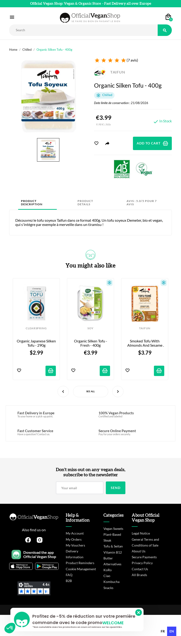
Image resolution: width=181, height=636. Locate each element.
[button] (10, 628)
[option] (162, 631)
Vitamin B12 (112, 552)
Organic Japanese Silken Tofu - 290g (36, 343)
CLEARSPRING (36, 328)
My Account (75, 533)
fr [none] (163, 631)
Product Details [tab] (85, 202)
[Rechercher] (83, 30)
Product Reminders (80, 563)
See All (90, 391)
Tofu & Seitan (113, 546)
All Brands (139, 575)
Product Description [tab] (31, 202)
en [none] (171, 631)
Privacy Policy (142, 563)
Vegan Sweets (113, 529)
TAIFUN (109, 72)
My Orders (74, 539)
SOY (90, 328)
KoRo (107, 570)
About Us (138, 551)
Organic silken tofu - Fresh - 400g (91, 343)
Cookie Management (81, 569)
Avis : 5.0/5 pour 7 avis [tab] (142, 202)
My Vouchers (75, 545)
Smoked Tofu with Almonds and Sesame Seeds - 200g (145, 343)
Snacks (108, 588)
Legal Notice (141, 533)
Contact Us (140, 569)
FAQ (69, 575)
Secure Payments (144, 557)
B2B (69, 581)
